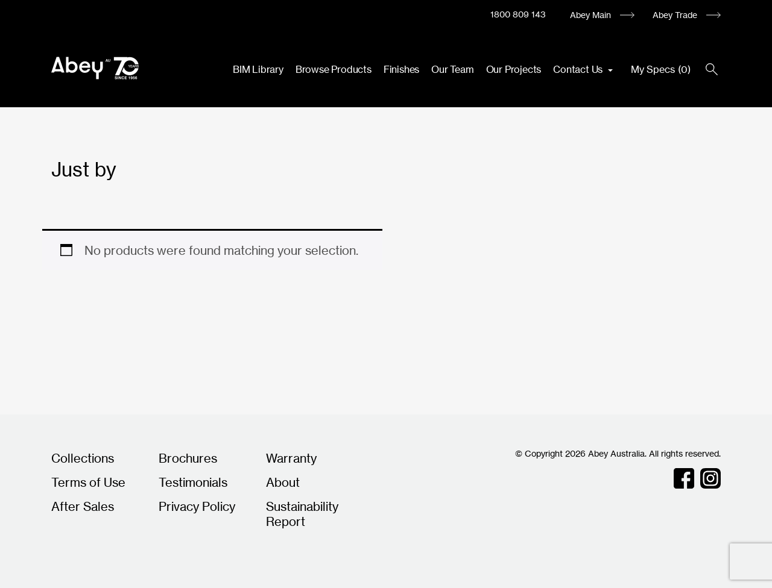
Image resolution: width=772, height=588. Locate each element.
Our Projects (514, 69)
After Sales (82, 506)
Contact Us (579, 69)
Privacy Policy (197, 506)
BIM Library (258, 69)
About (283, 482)
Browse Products (334, 69)
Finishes (401, 69)
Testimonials (193, 482)
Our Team (452, 69)
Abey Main (590, 15)
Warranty (291, 458)
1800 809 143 (518, 14)
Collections (82, 458)
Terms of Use (88, 482)
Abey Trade (675, 15)
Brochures (188, 458)
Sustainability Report (302, 514)
